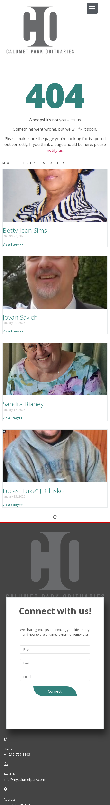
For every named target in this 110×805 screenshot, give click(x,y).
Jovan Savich (20, 317)
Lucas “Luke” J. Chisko (33, 490)
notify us (55, 150)
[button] (92, 8)
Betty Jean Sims (25, 230)
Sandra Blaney (23, 404)
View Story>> (13, 244)
